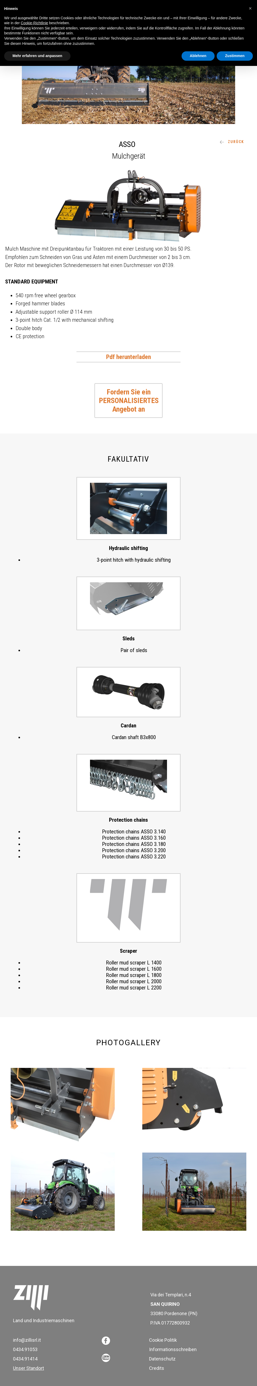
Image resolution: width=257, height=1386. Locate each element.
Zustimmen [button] (235, 56)
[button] (250, 8)
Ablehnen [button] (198, 56)
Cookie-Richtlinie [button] (34, 23)
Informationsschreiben (173, 1349)
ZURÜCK (232, 142)
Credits (156, 1368)
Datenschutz (162, 1359)
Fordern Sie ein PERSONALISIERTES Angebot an (129, 400)
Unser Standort (28, 1368)
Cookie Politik (163, 1340)
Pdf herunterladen (128, 357)
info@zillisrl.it (27, 1340)
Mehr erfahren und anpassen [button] (37, 56)
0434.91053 (25, 1349)
